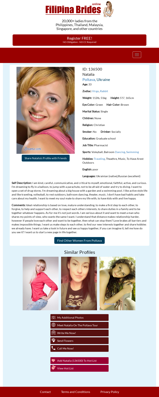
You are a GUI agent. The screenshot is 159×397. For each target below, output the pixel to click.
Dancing (120, 152)
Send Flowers (65, 340)
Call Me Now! (65, 348)
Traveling (99, 158)
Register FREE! (79, 39)
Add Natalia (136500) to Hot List (77, 360)
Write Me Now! (66, 333)
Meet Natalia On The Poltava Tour (77, 325)
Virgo (95, 91)
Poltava (88, 79)
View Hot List (65, 368)
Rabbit (104, 91)
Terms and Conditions (75, 392)
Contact (45, 392)
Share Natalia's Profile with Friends (46, 158)
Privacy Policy (109, 392)
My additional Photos (70, 317)
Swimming (132, 152)
